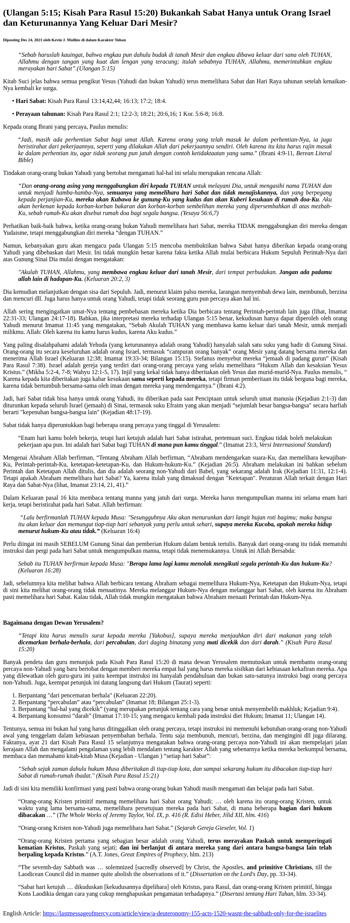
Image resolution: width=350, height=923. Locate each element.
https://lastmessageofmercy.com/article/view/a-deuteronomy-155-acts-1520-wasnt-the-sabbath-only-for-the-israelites (185, 913)
